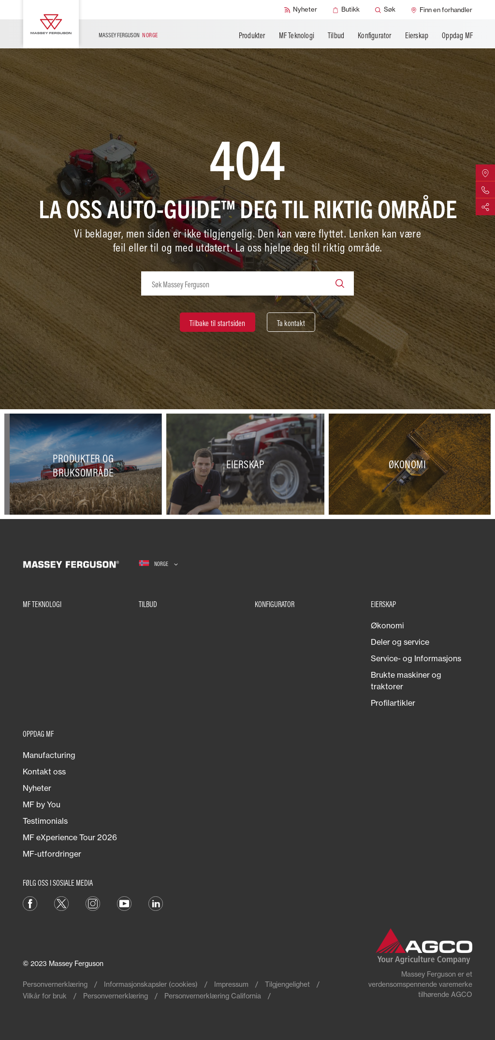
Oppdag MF (457, 35)
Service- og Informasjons (416, 658)
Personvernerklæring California (212, 996)
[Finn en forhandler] (441, 9)
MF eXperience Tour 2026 (70, 837)
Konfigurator (374, 35)
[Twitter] (61, 902)
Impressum (231, 984)
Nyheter (37, 788)
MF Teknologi (296, 35)
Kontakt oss (44, 771)
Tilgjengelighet (287, 984)
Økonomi (387, 625)
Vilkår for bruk (45, 996)
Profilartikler (393, 703)
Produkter (252, 35)
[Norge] (158, 563)
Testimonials (45, 821)
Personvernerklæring (55, 984)
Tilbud (336, 35)
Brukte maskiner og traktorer (406, 680)
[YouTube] (124, 902)
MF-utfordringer (52, 854)
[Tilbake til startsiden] (217, 322)
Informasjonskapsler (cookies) (151, 984)
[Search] (339, 283)
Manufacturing (49, 755)
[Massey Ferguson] (51, 24)
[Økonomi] (410, 464)
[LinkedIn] (155, 902)
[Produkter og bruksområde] (85, 464)
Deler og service (400, 642)
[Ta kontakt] (291, 322)
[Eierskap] (247, 464)
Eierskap (417, 35)
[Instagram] (93, 902)
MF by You (41, 804)
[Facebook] (30, 902)
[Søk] (385, 9)
